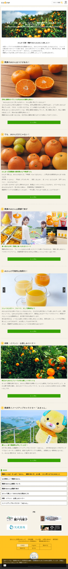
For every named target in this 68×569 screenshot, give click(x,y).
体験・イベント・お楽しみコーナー (13, 498)
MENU (65, 2)
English (34, 545)
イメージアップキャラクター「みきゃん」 (15, 503)
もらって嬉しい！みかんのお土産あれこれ (15, 493)
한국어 (34, 548)
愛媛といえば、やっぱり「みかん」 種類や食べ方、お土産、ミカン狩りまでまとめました (31, 474)
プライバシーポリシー (10, 562)
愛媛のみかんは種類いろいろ (11, 484)
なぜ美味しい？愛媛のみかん (11, 479)
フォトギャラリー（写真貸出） (27, 541)
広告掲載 (30, 539)
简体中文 (22, 548)
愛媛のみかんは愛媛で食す (10, 489)
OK (5, 565)
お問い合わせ (47, 539)
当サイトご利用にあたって (18, 539)
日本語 (23, 545)
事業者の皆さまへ (44, 541)
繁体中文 (45, 545)
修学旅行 (55, 539)
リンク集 (38, 539)
